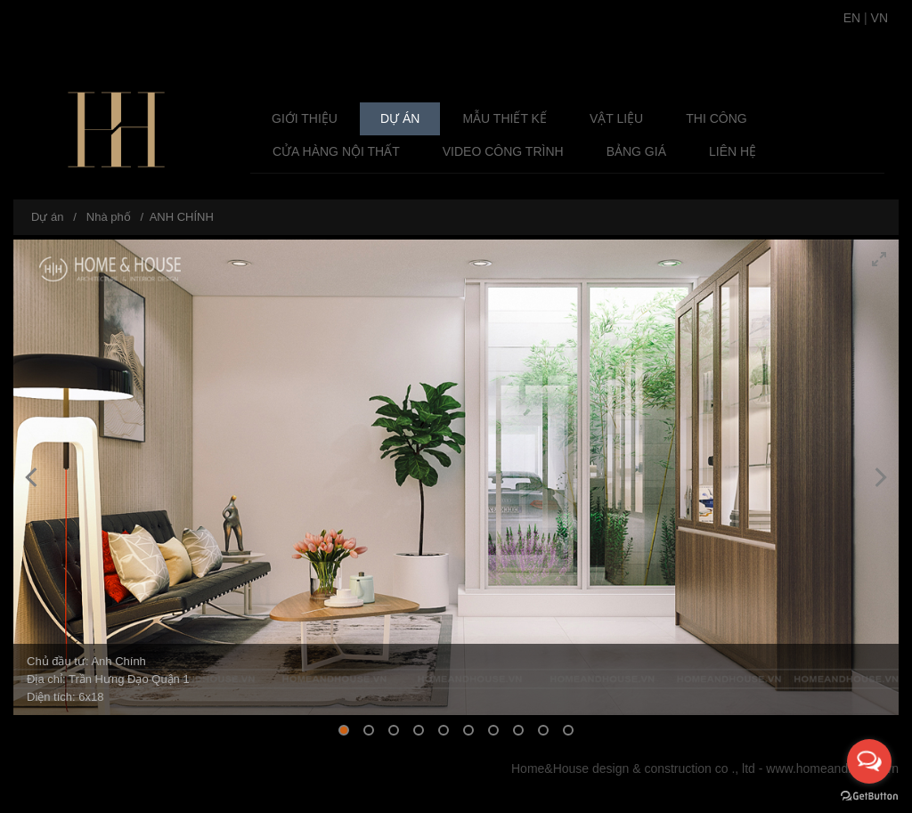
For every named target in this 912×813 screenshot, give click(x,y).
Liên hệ (732, 151)
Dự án (399, 118)
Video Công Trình (503, 151)
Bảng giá (636, 151)
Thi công (716, 118)
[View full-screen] (879, 259)
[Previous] (33, 477)
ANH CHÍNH (182, 217)
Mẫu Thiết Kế (504, 118)
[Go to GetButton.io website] (869, 795)
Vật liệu (616, 118)
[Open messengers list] (869, 761)
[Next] (879, 477)
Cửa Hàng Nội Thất (336, 151)
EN (851, 18)
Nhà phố (108, 217)
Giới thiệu (305, 118)
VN (879, 18)
